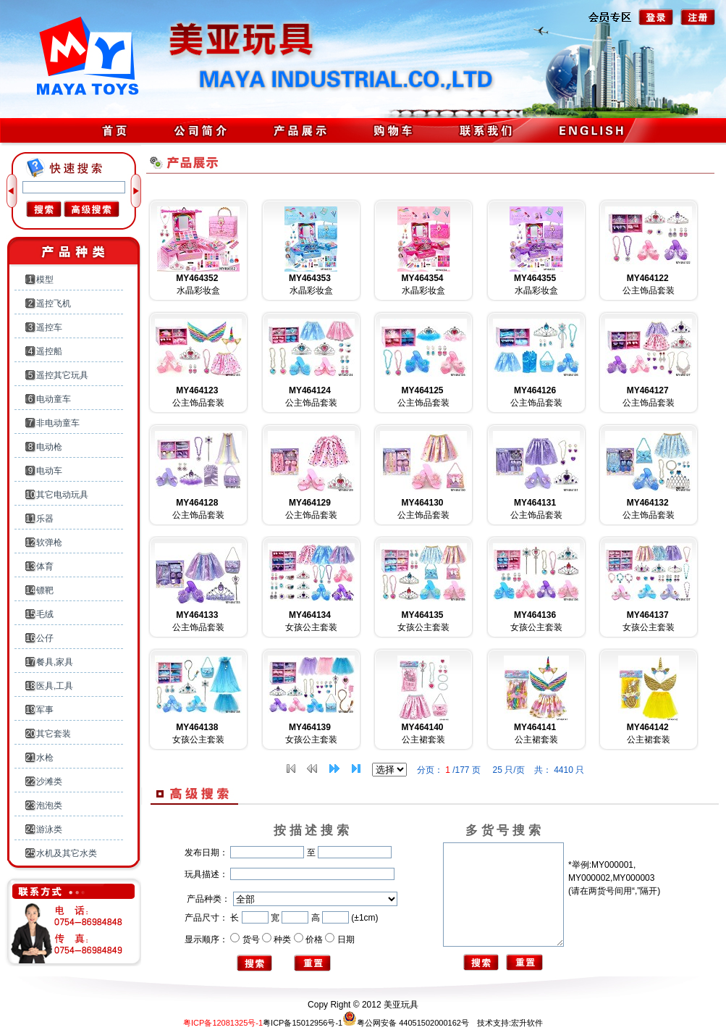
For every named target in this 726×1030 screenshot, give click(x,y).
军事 (45, 710)
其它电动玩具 (62, 495)
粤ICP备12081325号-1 (223, 1022)
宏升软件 (527, 1022)
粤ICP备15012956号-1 (302, 1022)
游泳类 (49, 829)
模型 (45, 280)
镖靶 (45, 590)
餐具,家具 (54, 662)
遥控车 (49, 327)
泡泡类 (49, 805)
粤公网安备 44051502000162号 (405, 1022)
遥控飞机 (53, 303)
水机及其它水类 (66, 853)
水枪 (45, 758)
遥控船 (49, 351)
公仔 (45, 638)
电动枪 (49, 447)
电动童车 (53, 399)
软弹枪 (49, 542)
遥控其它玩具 (62, 375)
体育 (45, 566)
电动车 (49, 471)
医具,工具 (54, 686)
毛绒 (45, 614)
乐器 (45, 519)
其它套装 (53, 734)
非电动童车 (58, 423)
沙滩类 (49, 781)
